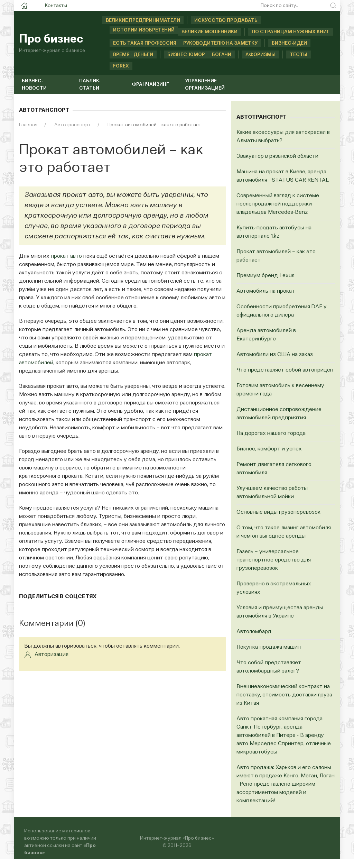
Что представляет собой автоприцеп (284, 370)
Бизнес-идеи (289, 43)
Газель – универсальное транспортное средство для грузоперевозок (273, 560)
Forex (121, 66)
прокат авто (66, 256)
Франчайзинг (150, 84)
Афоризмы (260, 54)
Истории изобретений (144, 30)
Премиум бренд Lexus (265, 275)
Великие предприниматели (143, 20)
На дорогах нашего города (271, 433)
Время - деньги (133, 54)
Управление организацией (205, 85)
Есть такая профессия (144, 43)
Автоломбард (253, 631)
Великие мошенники (209, 31)
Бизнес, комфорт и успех (269, 449)
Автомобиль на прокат (265, 291)
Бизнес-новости (34, 85)
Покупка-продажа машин (268, 647)
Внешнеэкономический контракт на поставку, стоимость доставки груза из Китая (284, 695)
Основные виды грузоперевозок (278, 512)
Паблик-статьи (90, 85)
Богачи (221, 54)
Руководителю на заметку (220, 43)
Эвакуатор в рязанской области (277, 156)
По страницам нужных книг (290, 31)
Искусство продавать (226, 20)
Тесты (298, 54)
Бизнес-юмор (179, 54)
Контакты (56, 5)
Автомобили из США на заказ (274, 354)
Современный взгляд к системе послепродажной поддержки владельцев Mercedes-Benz (277, 204)
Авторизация (46, 654)
